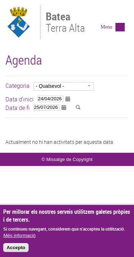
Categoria (17, 86)
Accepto (15, 249)
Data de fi (17, 108)
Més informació (19, 237)
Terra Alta (68, 23)
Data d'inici (19, 99)
